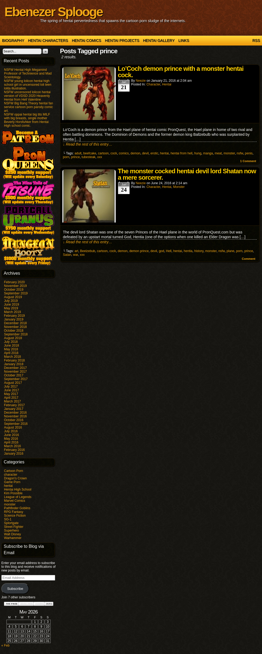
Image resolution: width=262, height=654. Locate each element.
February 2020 (14, 282)
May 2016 (11, 439)
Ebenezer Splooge (54, 12)
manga (208, 153)
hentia (188, 251)
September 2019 (16, 293)
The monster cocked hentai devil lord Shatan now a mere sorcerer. (187, 174)
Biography (13, 40)
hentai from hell (181, 153)
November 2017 (15, 371)
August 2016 (13, 427)
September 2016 (16, 424)
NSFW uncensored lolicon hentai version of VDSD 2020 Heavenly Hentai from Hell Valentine (27, 95)
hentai (8, 486)
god (161, 251)
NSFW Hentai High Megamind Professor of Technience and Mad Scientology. (28, 73)
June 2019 (11, 304)
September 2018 (16, 334)
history (198, 251)
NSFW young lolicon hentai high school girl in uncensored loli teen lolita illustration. (27, 84)
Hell (169, 251)
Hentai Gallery (159, 40)
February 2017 (14, 405)
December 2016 (15, 412)
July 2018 (11, 342)
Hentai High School (17, 489)
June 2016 (11, 435)
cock (113, 153)
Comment (248, 161)
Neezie (141, 81)
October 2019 (13, 289)
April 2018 (11, 353)
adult (78, 153)
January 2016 (13, 453)
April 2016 (11, 442)
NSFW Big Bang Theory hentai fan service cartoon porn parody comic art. (28, 107)
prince (75, 157)
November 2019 (15, 286)
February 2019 (14, 316)
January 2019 (13, 319)
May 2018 (11, 349)
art (76, 251)
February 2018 (14, 360)
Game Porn (12, 482)
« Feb (5, 645)
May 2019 (11, 308)
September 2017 (16, 379)
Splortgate (11, 523)
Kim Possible (13, 493)
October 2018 (13, 330)
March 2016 (12, 446)
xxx (99, 157)
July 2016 (11, 431)
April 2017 (11, 398)
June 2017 (11, 390)
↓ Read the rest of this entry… (87, 144)
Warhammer (13, 538)
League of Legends (17, 497)
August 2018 (13, 338)
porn (66, 157)
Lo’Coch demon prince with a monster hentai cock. (180, 72)
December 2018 (15, 323)
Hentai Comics (86, 40)
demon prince (139, 251)
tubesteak (88, 157)
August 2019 (13, 297)
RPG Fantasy (13, 512)
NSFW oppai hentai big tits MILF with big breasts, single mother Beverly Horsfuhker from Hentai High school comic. (27, 120)
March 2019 (12, 312)
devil (145, 153)
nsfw (240, 153)
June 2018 (11, 345)
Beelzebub (87, 251)
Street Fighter (13, 527)
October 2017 (13, 375)
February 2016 (14, 450)
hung (197, 153)
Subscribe (15, 589)
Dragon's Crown (15, 478)
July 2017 (11, 386)
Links (183, 40)
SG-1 (7, 519)
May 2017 (11, 394)
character (10, 474)
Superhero (11, 530)
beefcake (89, 153)
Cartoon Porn (13, 471)
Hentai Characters (48, 40)
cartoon (103, 153)
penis (249, 153)
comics (124, 153)
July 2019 (11, 301)
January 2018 (13, 364)
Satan (67, 255)
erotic (154, 153)
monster (9, 504)
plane (230, 251)
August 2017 (13, 383)
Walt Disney (12, 534)
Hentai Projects (122, 40)
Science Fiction (15, 515)
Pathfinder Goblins (17, 508)
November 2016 (15, 416)
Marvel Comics (14, 501)
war (75, 255)
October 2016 (13, 420)
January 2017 (13, 409)
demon (135, 153)
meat (218, 153)
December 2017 (15, 368)
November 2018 (15, 327)
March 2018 (12, 357)
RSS (256, 40)
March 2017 (12, 401)
